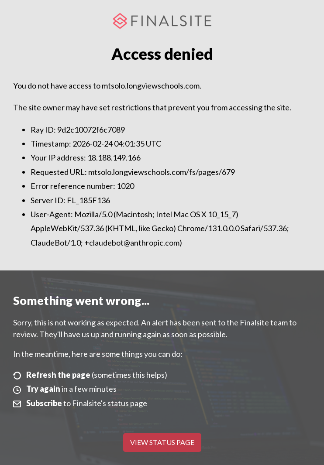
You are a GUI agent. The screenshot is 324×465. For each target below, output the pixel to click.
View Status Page (162, 442)
